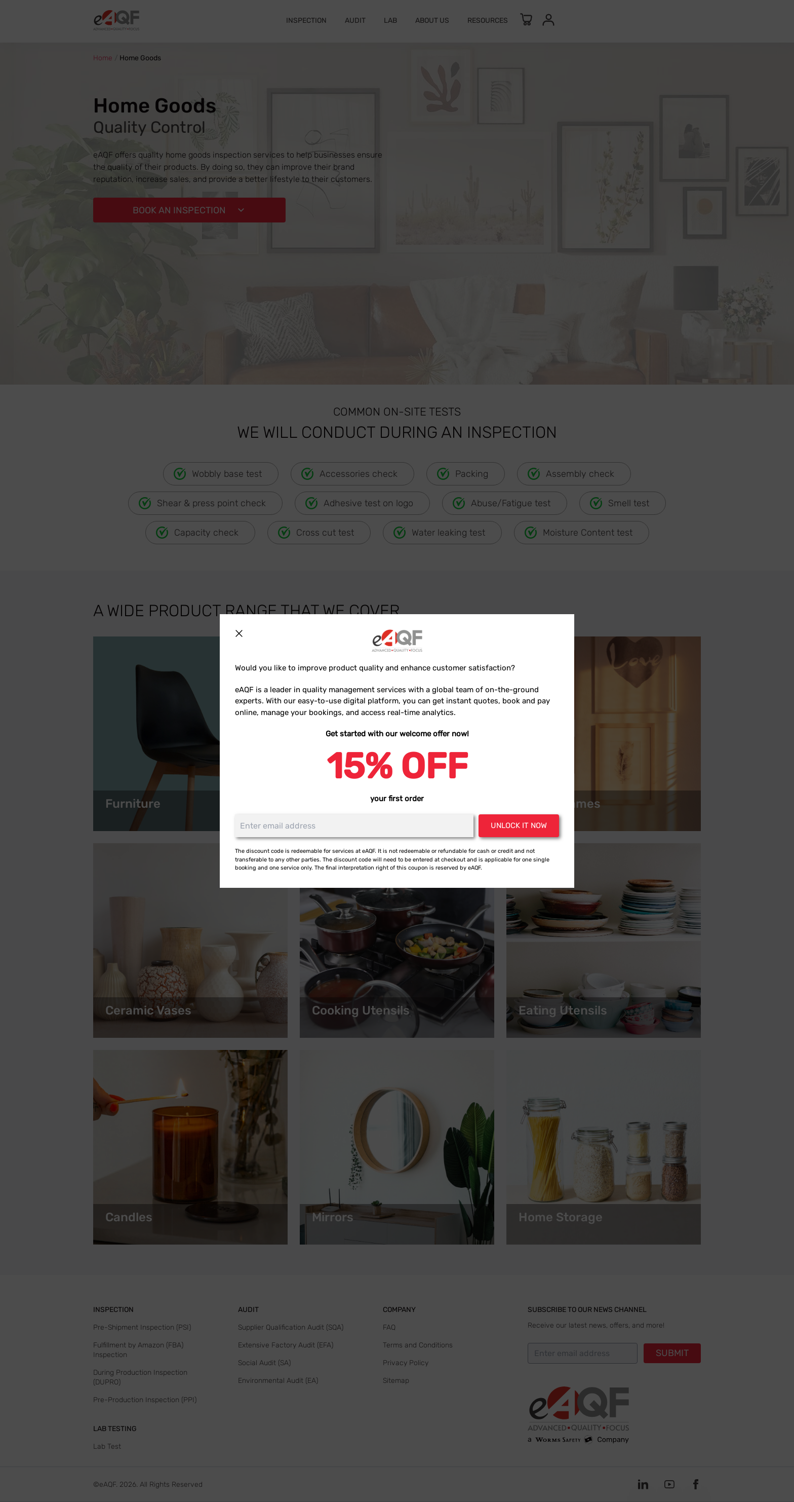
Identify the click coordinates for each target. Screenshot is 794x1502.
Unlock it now (519, 825)
